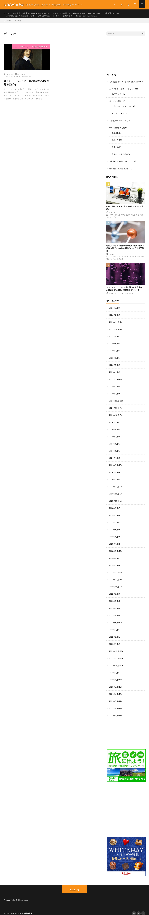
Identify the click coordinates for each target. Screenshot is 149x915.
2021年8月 (113, 676)
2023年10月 (114, 500)
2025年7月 (113, 353)
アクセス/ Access (48, 18)
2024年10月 (114, 416)
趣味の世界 (73, 18)
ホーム (6, 13)
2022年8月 (113, 599)
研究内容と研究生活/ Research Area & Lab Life (33, 13)
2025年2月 (113, 388)
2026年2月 (113, 318)
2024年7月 (113, 437)
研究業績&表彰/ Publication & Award (21, 18)
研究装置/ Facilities (122, 13)
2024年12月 (114, 402)
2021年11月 (114, 655)
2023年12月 (114, 486)
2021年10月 (114, 662)
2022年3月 (113, 627)
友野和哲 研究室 (26, 909)
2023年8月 (113, 514)
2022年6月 (113, 613)
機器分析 (115, 136)
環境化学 (115, 150)
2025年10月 (114, 332)
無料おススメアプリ (120, 117)
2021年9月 (113, 669)
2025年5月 (113, 367)
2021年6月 (113, 690)
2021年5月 (113, 697)
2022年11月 (114, 578)
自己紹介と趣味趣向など (119, 172)
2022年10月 (114, 585)
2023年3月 (113, 550)
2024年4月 (113, 458)
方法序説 (25, 81)
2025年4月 (113, 374)
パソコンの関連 (115, 105)
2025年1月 (113, 395)
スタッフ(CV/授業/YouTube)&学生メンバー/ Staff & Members (83, 13)
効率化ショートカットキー (123, 110)
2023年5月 (113, 535)
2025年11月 (114, 325)
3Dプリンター (118, 98)
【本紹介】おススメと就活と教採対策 (32, 51)
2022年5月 (113, 620)
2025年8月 (113, 346)
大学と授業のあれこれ (118, 124)
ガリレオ (9, 81)
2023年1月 (113, 564)
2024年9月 (113, 423)
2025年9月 (113, 339)
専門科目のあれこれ (117, 131)
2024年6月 (113, 444)
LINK (62, 18)
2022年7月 (113, 606)
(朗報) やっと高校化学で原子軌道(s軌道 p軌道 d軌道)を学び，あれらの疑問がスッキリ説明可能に (125, 251)
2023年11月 (114, 493)
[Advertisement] (125, 59)
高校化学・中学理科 (120, 157)
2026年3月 (113, 311)
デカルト (17, 81)
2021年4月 (113, 704)
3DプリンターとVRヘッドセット (123, 93)
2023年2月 (113, 557)
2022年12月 (114, 571)
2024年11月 (114, 409)
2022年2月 (113, 634)
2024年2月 (113, 472)
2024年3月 (113, 465)
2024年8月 (113, 430)
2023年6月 (113, 528)
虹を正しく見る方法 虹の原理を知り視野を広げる (26, 87)
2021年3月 (113, 711)
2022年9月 (113, 592)
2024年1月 (113, 479)
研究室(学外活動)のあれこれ (121, 165)
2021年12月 (114, 648)
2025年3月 (113, 381)
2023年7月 (113, 521)
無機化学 (115, 143)
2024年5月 (113, 451)
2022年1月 (113, 641)
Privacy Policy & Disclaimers (94, 18)
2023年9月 (113, 507)
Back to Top (74, 885)
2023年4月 (113, 542)
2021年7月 (113, 683)
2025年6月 (113, 360)
